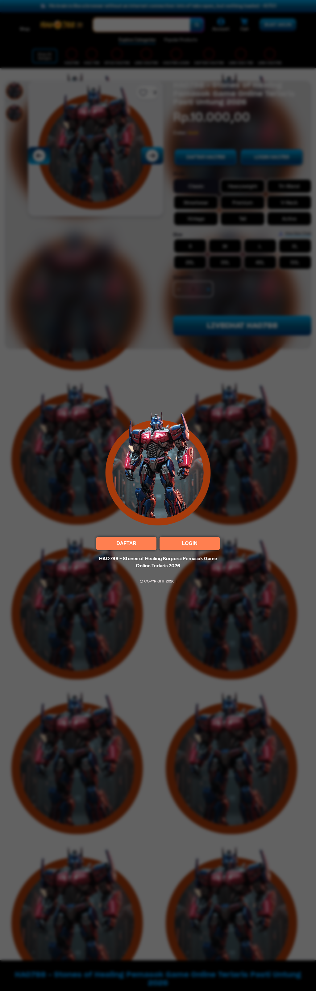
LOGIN (190, 543)
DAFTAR (126, 543)
